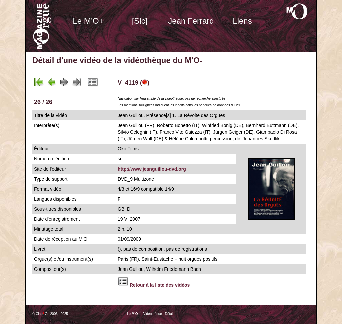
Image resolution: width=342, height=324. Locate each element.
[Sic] (140, 20)
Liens (242, 20)
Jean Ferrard (191, 20)
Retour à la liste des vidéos (160, 285)
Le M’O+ (88, 20)
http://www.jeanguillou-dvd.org (152, 169)
